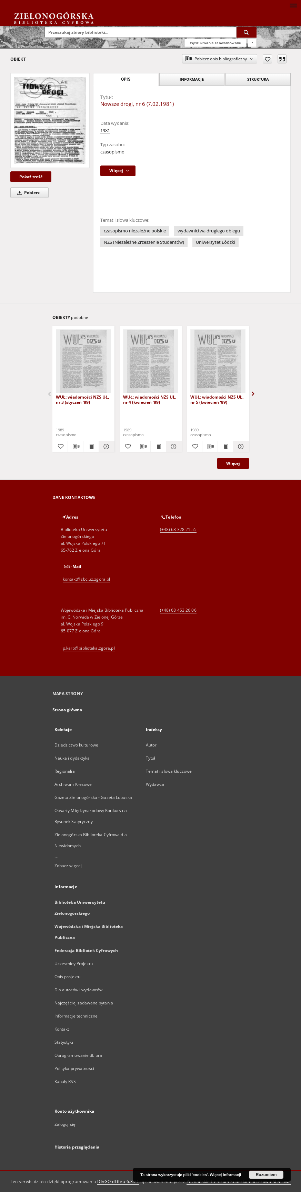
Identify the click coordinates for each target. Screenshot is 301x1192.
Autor (151, 745)
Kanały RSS (65, 1081)
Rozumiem (266, 1174)
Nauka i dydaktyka (72, 758)
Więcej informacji (225, 1175)
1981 (105, 130)
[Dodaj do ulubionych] (267, 58)
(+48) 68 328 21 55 (178, 529)
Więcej (233, 463)
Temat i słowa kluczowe (169, 771)
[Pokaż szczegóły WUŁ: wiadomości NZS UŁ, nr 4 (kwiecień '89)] (172, 446)
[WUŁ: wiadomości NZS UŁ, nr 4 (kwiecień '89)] (150, 361)
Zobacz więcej (68, 866)
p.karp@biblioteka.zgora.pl (89, 648)
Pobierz (27, 193)
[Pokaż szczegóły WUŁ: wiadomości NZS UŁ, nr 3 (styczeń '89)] (105, 446)
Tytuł (150, 758)
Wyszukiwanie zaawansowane (215, 42)
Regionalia (64, 771)
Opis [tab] (125, 79)
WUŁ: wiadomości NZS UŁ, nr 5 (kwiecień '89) (216, 399)
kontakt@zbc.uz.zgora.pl (86, 579)
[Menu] (293, 5)
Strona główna (67, 710)
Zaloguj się (65, 1124)
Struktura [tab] (258, 79)
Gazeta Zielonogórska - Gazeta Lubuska (93, 797)
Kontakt (61, 1029)
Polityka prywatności (74, 1068)
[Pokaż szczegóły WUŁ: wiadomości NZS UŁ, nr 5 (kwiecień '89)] (240, 446)
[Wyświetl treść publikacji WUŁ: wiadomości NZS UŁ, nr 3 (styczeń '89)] (91, 446)
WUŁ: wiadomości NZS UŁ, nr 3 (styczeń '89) (82, 399)
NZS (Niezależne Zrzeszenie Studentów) (144, 242)
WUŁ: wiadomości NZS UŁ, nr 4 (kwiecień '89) (149, 399)
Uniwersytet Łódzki (215, 242)
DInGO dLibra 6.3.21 (118, 1181)
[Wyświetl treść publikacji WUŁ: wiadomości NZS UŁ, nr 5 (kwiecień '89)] (225, 446)
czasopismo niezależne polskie (135, 231)
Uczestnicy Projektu (73, 963)
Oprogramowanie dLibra (78, 1055)
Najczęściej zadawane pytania (83, 1003)
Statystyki (63, 1042)
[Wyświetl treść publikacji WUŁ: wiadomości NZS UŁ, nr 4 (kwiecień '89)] (158, 446)
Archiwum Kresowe (73, 784)
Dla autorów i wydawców (78, 990)
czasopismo (112, 152)
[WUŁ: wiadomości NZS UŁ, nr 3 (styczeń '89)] (83, 361)
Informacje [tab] (192, 79)
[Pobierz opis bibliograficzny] (75, 446)
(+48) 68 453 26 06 (178, 610)
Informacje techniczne (76, 1016)
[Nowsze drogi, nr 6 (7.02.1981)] (50, 120)
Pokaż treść (30, 177)
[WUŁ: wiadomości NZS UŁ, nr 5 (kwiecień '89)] (218, 361)
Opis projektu (67, 977)
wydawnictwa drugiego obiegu (209, 231)
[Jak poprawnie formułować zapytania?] (252, 43)
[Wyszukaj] (247, 32)
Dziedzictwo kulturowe (76, 745)
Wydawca (155, 784)
